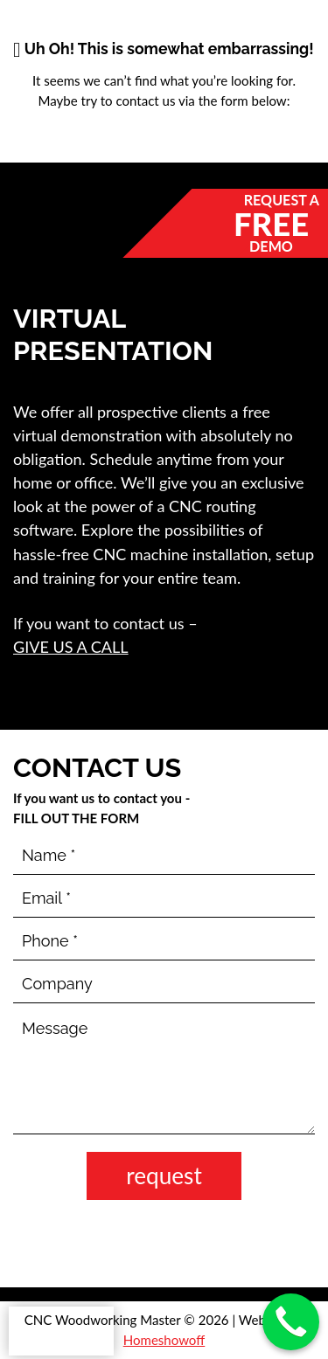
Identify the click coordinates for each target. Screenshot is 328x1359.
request (164, 1175)
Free (271, 222)
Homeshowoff (164, 1340)
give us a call (71, 646)
